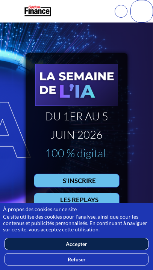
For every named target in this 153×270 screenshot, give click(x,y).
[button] (11, 11)
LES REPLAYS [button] (79, 199)
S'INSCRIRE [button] (79, 180)
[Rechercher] (121, 11)
